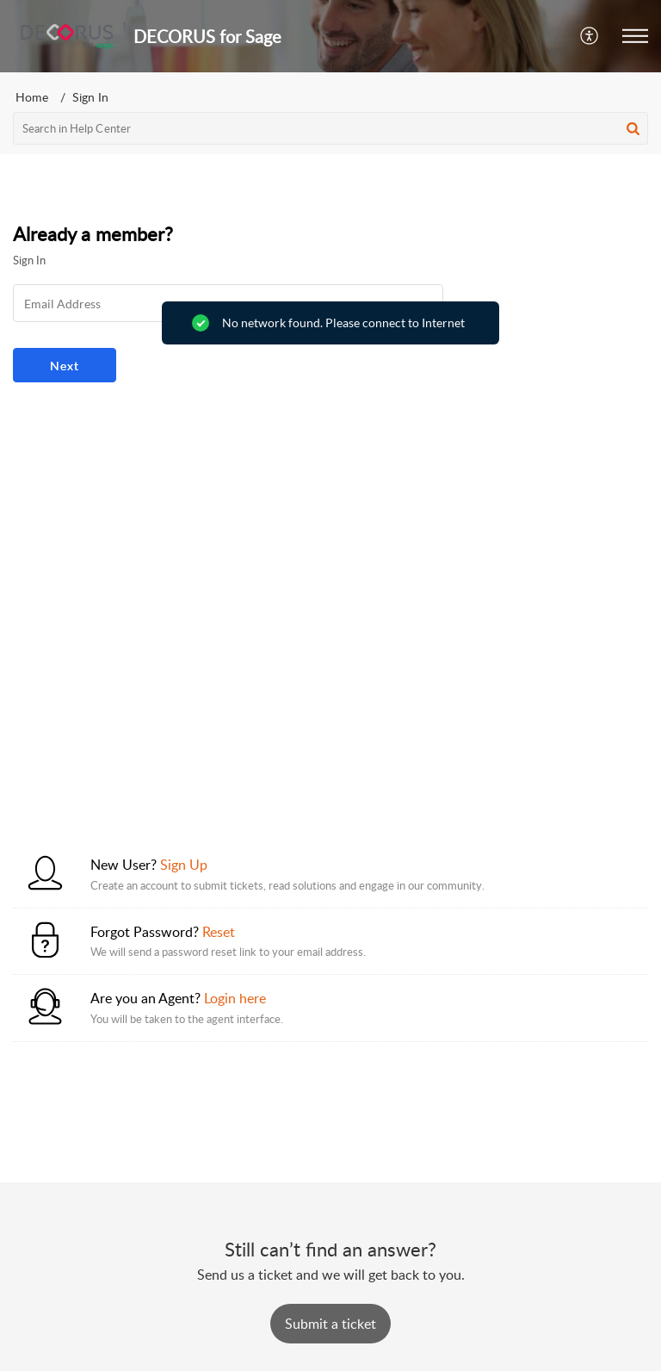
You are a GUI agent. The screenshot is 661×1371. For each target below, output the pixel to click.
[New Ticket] (330, 1323)
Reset (218, 931)
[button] (590, 36)
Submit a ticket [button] (330, 1323)
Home (31, 97)
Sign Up (183, 864)
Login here (235, 998)
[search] (330, 128)
